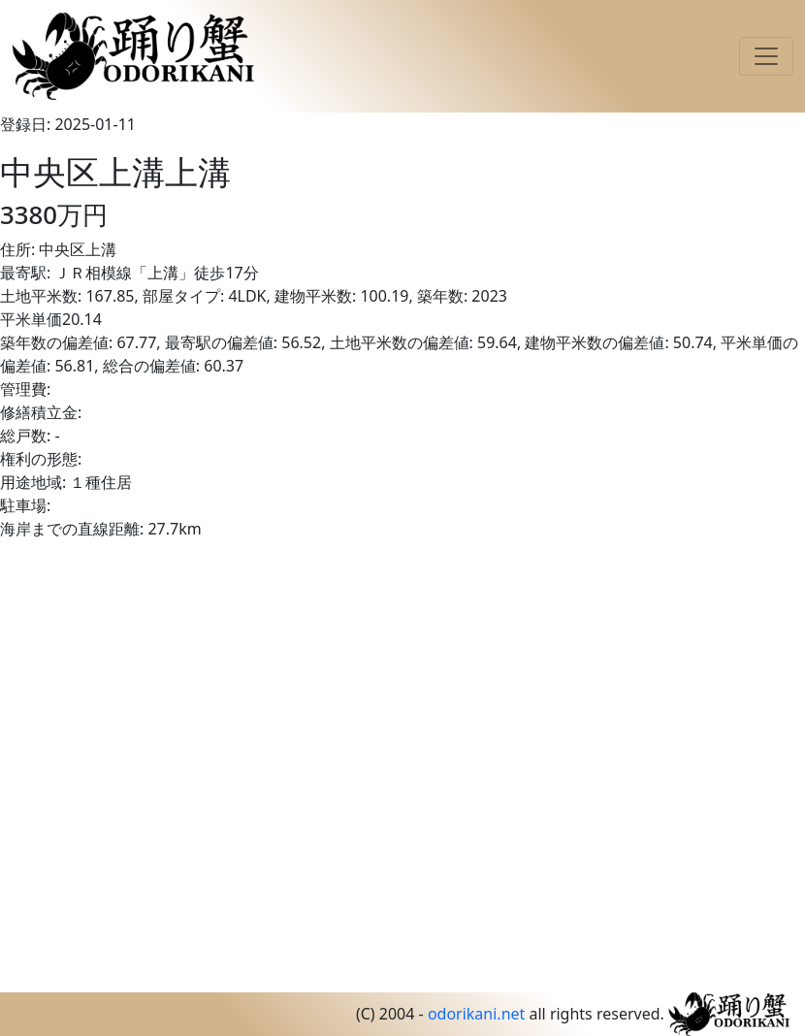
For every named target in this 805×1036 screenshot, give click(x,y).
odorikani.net (476, 1013)
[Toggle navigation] (766, 56)
